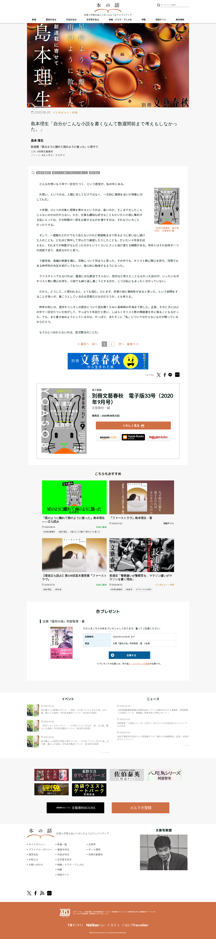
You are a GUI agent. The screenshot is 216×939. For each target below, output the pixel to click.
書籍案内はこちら (76, 807)
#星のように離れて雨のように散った (85, 531)
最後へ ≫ (133, 344)
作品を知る (71, 19)
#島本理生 (47, 589)
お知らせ (33, 859)
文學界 (92, 844)
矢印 (105, 752)
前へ (95, 344)
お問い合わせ (36, 864)
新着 (34, 19)
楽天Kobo (158, 437)
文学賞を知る (92, 19)
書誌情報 (180, 19)
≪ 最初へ (83, 344)
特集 (144, 19)
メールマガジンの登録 (139, 663)
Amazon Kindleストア (108, 437)
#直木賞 (58, 589)
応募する (122, 655)
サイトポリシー (37, 844)
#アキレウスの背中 (143, 589)
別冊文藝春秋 (43, 172)
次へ (121, 344)
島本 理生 (37, 140)
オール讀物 (94, 849)
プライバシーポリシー (41, 849)
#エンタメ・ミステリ (53, 155)
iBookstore (133, 437)
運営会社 (33, 854)
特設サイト (161, 19)
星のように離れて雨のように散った (70, 172)
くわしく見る (131, 425)
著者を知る (51, 19)
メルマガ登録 (140, 807)
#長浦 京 (129, 589)
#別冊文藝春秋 (45, 151)
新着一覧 (62, 844)
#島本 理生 (62, 531)
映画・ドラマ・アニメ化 (120, 19)
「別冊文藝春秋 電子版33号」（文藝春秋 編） (166, 229)
